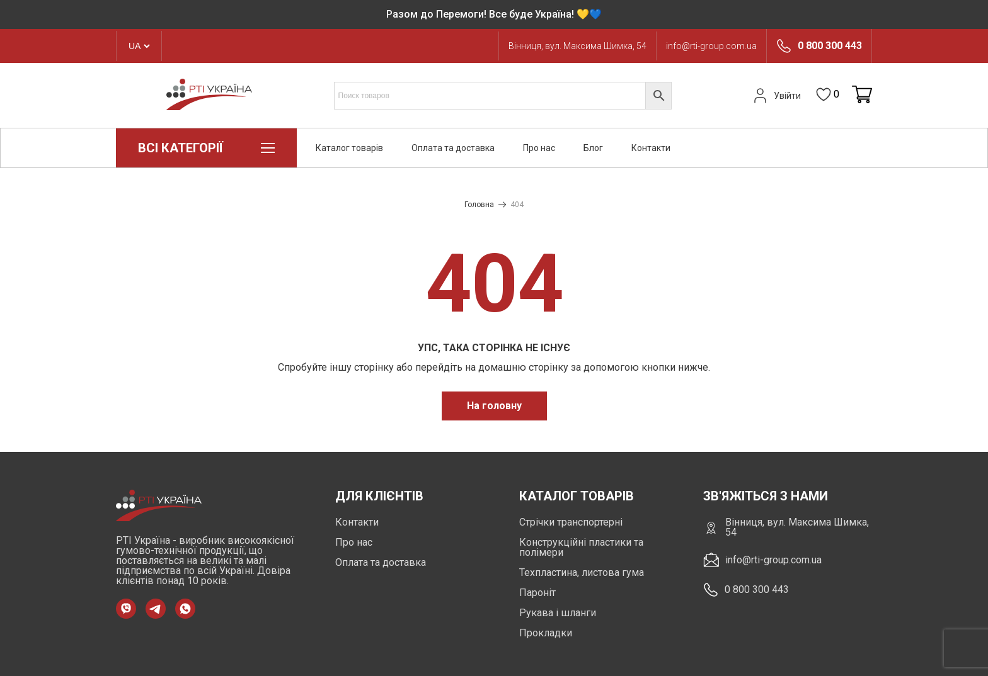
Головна (479, 204)
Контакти (650, 148)
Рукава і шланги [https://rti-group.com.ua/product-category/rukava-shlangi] (557, 613)
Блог (593, 148)
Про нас (539, 148)
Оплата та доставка (453, 148)
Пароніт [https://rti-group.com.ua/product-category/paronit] (537, 593)
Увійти (775, 96)
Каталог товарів (349, 148)
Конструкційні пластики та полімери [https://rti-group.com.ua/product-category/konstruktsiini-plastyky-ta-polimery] (581, 547)
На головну (494, 406)
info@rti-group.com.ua (711, 46)
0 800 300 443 (830, 46)
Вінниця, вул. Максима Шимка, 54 (577, 46)
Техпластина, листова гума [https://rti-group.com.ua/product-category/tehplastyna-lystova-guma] (581, 572)
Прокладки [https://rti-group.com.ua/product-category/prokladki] (545, 633)
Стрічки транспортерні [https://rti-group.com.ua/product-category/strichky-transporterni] (571, 522)
